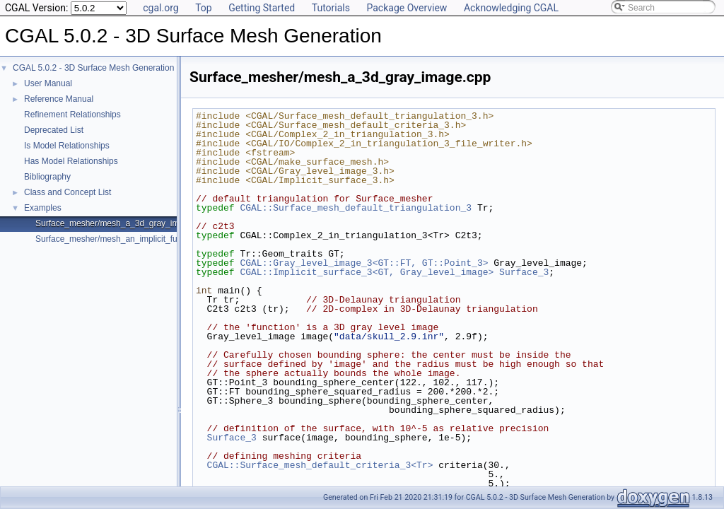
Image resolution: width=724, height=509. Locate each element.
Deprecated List (53, 130)
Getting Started (261, 7)
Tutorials (331, 7)
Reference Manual (58, 99)
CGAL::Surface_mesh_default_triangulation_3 (356, 207)
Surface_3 (524, 272)
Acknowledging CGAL (511, 7)
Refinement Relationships (72, 114)
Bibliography (47, 177)
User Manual (48, 83)
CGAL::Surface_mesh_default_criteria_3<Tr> (320, 465)
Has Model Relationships (71, 161)
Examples (43, 208)
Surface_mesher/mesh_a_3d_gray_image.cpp (122, 223)
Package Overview (406, 7)
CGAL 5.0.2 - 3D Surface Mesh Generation (93, 68)
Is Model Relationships (67, 146)
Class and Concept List (67, 192)
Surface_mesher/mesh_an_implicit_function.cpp (125, 239)
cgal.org (160, 7)
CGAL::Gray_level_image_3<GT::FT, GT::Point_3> (364, 263)
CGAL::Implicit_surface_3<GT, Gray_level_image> (367, 272)
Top (203, 7)
